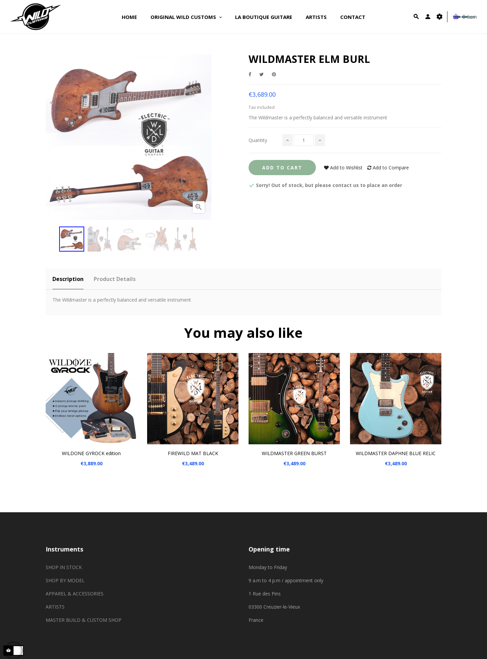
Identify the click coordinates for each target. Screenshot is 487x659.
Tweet (261, 74)
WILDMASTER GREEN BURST (294, 453)
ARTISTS (55, 607)
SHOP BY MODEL (65, 580)
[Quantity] (304, 140)
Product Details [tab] (115, 279)
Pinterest (274, 74)
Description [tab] (68, 279)
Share (250, 74)
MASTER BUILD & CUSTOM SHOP (83, 620)
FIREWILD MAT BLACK (193, 453)
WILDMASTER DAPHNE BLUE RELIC (396, 453)
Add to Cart (282, 167)
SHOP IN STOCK (64, 567)
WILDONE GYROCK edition (91, 453)
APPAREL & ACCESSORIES (74, 593)
